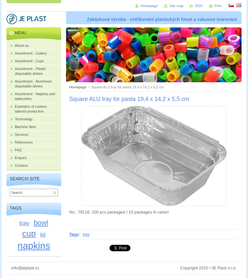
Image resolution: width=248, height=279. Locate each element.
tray (86, 234)
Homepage (77, 87)
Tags (74, 234)
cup (29, 233)
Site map (176, 6)
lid (42, 234)
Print (218, 6)
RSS (198, 6)
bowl (41, 223)
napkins (33, 245)
